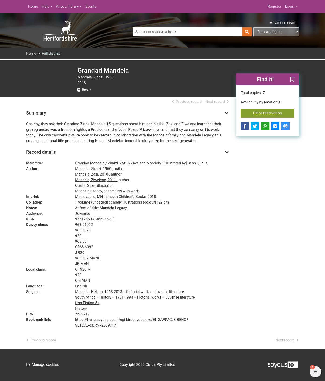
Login (289, 6)
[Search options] (276, 31)
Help (45, 6)
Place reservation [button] (273, 112)
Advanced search (284, 22)
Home (33, 6)
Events (90, 6)
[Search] (247, 31)
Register (274, 6)
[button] (292, 80)
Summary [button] (36, 113)
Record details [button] (41, 152)
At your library (67, 6)
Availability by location (261, 102)
